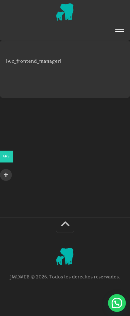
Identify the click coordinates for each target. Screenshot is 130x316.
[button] (117, 303)
